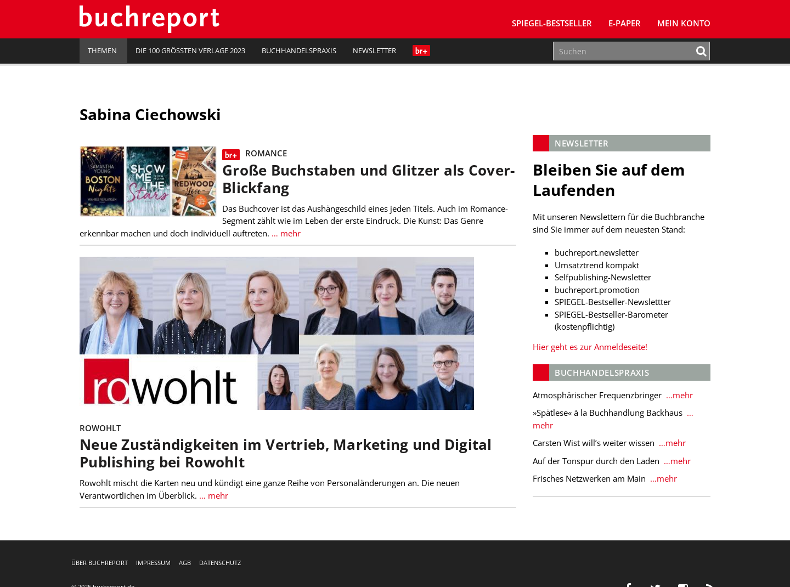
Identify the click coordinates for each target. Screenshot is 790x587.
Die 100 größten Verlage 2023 (190, 50)
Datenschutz (220, 562)
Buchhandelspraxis (299, 50)
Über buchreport (99, 562)
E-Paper (624, 23)
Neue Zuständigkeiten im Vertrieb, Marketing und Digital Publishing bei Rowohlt (286, 453)
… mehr (285, 233)
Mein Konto (683, 23)
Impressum (153, 562)
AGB (185, 562)
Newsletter (374, 50)
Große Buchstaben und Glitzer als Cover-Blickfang (368, 179)
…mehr (678, 395)
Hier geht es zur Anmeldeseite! (590, 346)
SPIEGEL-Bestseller (552, 23)
